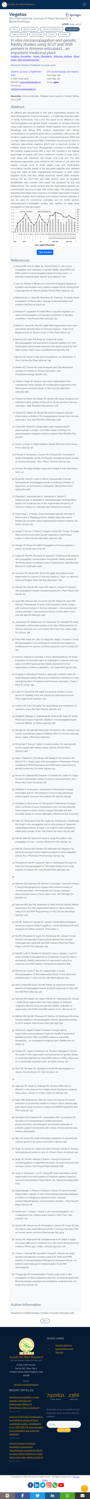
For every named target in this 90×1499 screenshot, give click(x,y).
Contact (64, 34)
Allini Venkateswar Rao (28, 60)
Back (45, 1321)
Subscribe (64, 1430)
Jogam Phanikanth (42, 56)
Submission (37, 34)
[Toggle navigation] (84, 4)
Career (51, 34)
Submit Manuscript (64, 1349)
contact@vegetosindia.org (23, 89)
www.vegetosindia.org (30, 82)
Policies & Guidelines (51, 29)
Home (14, 29)
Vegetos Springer (63, 1345)
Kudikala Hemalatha (21, 56)
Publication (72, 29)
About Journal (30, 29)
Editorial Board (18, 34)
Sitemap (59, 1352)
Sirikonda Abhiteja (63, 56)
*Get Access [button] (45, 252)
